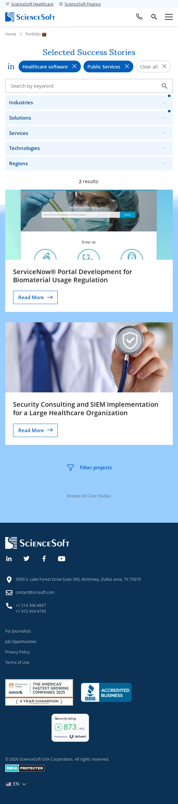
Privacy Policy (17, 651)
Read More (31, 297)
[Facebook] (44, 558)
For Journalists (18, 631)
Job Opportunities (21, 641)
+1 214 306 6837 (31, 605)
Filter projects (89, 468)
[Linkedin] (9, 558)
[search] (154, 16)
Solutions (90, 116)
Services (90, 131)
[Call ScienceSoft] (139, 16)
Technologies (90, 146)
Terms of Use (17, 662)
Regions (90, 161)
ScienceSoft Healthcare (29, 4)
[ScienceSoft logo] (30, 17)
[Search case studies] (89, 86)
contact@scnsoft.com (35, 592)
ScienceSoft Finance (80, 4)
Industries (90, 100)
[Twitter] (27, 558)
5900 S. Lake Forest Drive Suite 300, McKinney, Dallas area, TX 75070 (78, 579)
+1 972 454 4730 (31, 611)
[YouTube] (62, 558)
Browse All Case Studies (89, 495)
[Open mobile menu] (169, 17)
